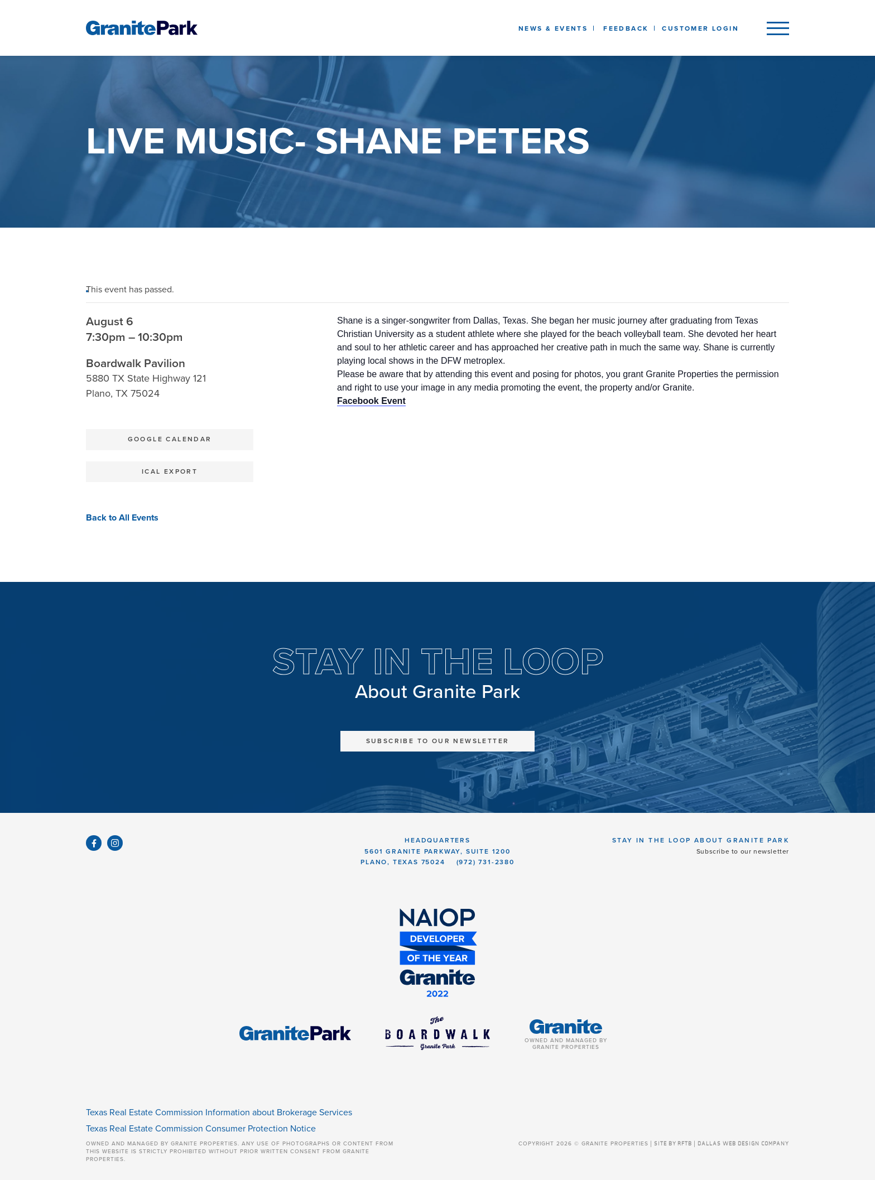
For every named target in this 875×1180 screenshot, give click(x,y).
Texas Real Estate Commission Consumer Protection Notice (201, 1128)
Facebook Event (371, 401)
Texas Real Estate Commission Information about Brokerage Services (219, 1112)
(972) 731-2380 (485, 862)
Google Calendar (170, 439)
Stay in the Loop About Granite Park (700, 840)
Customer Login (700, 28)
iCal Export (170, 471)
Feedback (625, 28)
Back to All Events (122, 517)
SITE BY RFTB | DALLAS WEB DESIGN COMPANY (721, 1144)
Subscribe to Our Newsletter (437, 741)
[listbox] (625, 28)
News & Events (555, 28)
